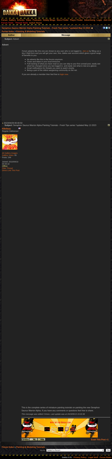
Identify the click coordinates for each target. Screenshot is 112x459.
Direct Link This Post (10, 170)
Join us (86, 51)
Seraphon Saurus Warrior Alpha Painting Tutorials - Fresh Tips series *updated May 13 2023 (46, 28)
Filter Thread (7, 168)
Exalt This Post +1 (99, 440)
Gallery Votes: (8, 155)
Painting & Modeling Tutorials (30, 447)
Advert (16, 39)
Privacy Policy (79, 457)
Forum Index (8, 447)
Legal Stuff (93, 457)
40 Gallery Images (10, 153)
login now (64, 74)
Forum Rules (105, 457)
